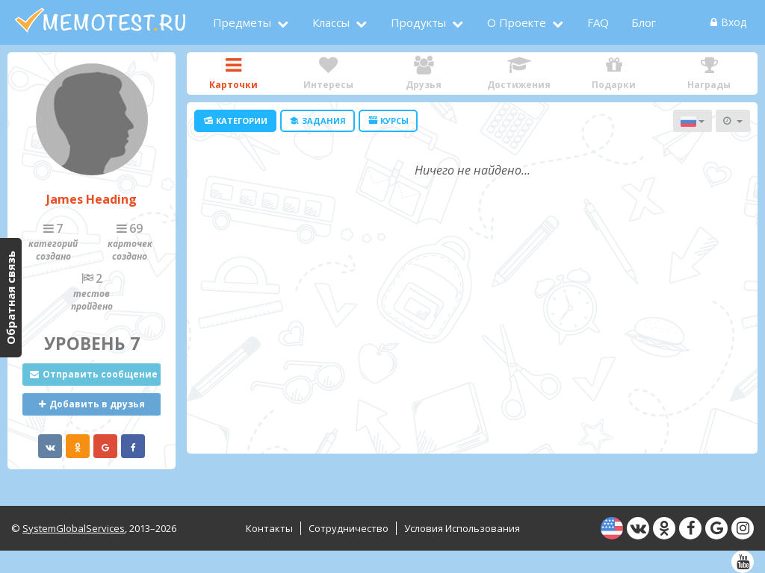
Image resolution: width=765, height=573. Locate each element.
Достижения (519, 73)
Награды (709, 73)
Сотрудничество (348, 528)
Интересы (328, 73)
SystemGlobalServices (73, 528)
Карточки (233, 73)
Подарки (614, 73)
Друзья (424, 73)
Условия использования (462, 528)
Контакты (269, 528)
